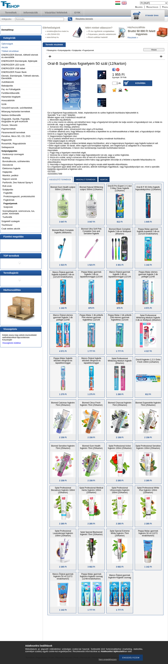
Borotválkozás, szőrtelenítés (16, 161)
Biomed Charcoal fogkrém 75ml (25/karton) (119, 404)
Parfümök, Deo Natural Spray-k (18, 182)
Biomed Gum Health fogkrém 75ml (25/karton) (91, 447)
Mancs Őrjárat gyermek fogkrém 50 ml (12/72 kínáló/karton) (62, 576)
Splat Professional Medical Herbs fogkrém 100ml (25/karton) (91, 490)
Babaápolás (7, 85)
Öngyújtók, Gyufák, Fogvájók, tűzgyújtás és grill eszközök (16, 120)
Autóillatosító (8, 82)
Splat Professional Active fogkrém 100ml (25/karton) (120, 447)
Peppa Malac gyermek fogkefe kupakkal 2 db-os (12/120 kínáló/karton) (148, 231)
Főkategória (51, 50)
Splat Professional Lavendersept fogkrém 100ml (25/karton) (63, 533)
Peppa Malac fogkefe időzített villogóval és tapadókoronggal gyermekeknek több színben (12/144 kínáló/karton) (62, 363)
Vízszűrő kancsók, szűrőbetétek (17, 108)
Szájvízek (8, 207)
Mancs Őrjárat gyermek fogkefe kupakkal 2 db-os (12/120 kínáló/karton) (63, 274)
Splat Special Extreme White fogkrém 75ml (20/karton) (120, 533)
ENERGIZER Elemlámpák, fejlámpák (19, 61)
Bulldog (6, 158)
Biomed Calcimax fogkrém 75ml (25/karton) (63, 404)
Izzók (4, 104)
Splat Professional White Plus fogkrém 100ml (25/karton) (148, 490)
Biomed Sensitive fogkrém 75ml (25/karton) (63, 447)
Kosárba (140, 83)
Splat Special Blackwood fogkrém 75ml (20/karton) (91, 533)
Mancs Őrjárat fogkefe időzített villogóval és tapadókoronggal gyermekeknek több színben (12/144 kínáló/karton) (91, 363)
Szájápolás (8, 189)
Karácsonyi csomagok (13, 154)
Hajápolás (7, 172)
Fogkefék (8, 193)
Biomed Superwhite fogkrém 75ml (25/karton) (148, 404)
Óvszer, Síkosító (9, 125)
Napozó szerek (10, 179)
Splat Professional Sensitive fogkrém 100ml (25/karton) (148, 447)
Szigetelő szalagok (11, 221)
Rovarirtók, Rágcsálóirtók (14, 143)
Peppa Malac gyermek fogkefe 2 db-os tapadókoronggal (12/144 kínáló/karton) (91, 275)
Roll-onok (7, 186)
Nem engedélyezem (108, 659)
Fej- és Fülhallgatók (11, 89)
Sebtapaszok (8, 147)
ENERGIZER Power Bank (14, 72)
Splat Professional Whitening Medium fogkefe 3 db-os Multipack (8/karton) (148, 317)
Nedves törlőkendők (11, 115)
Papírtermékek (9, 129)
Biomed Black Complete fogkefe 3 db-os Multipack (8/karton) (119, 231)
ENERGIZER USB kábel (13, 68)
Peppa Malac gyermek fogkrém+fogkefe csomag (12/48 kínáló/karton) (91, 576)
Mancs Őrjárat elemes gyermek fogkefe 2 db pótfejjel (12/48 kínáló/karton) (63, 318)
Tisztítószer (7, 225)
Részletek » (133, 37)
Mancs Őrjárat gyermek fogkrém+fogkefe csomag (119, 576)
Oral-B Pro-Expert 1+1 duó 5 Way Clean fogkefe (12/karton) (120, 188)
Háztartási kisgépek (11, 96)
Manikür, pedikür (10, 175)
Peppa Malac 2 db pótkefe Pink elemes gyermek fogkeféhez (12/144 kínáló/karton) (91, 318)
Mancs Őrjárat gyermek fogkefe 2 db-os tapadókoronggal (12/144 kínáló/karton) (120, 275)
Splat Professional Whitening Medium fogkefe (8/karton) (120, 360)
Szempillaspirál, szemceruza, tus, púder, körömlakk (19, 212)
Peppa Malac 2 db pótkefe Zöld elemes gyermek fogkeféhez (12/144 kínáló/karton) (119, 318)
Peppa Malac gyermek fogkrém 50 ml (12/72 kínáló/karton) (148, 533)
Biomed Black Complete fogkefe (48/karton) (63, 231)
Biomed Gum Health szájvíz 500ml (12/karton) (62, 188)
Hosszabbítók (8, 100)
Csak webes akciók (11, 228)
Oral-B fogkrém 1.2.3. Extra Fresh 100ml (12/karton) (148, 360)
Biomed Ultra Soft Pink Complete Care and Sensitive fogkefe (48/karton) (91, 232)
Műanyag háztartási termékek (16, 111)
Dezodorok (8, 165)
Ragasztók (7, 140)
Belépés (139, 7)
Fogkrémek (9, 200)
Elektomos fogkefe (11, 168)
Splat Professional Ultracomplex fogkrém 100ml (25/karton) (120, 490)
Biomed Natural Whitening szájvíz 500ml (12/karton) (91, 188)
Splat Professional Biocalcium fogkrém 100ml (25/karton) (63, 490)
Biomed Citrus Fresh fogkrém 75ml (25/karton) (91, 404)
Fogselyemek (10, 203)
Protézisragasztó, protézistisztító (19, 196)
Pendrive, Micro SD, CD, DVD (16, 136)
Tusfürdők (7, 217)
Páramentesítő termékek (13, 132)
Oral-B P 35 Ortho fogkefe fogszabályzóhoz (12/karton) (148, 188)
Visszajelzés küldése (11, 343)
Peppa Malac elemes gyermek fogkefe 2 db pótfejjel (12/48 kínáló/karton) (148, 275)
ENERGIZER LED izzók (13, 64)
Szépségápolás (9, 151)
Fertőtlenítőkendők (11, 93)
